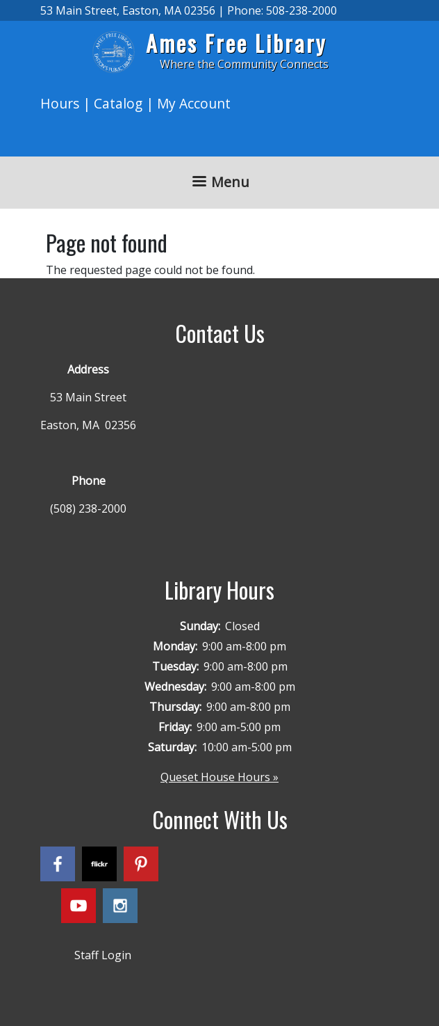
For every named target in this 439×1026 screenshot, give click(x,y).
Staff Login (102, 955)
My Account (194, 103)
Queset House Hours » (219, 777)
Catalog (118, 103)
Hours (59, 103)
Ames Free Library (236, 42)
